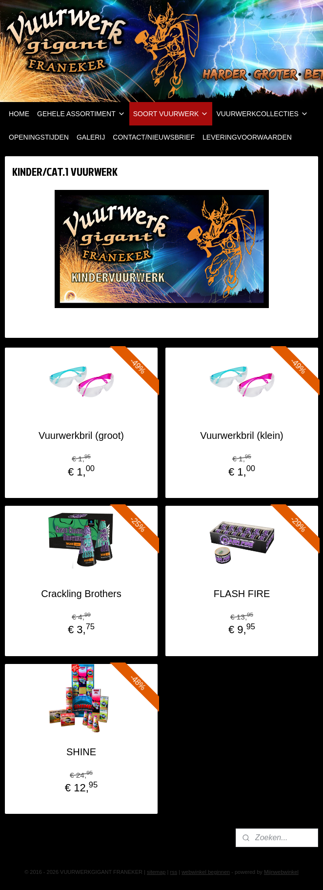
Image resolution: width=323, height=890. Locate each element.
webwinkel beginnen (206, 872)
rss (173, 872)
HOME (19, 114)
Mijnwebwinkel (281, 872)
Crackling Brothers (81, 593)
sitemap (156, 872)
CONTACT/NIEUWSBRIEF (154, 137)
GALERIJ (91, 137)
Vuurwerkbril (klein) (241, 435)
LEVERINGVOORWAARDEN (247, 137)
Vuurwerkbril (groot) (81, 435)
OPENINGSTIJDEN (39, 137)
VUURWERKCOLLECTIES (262, 114)
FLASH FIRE (242, 593)
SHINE (81, 751)
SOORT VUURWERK (171, 114)
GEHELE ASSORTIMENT (81, 114)
